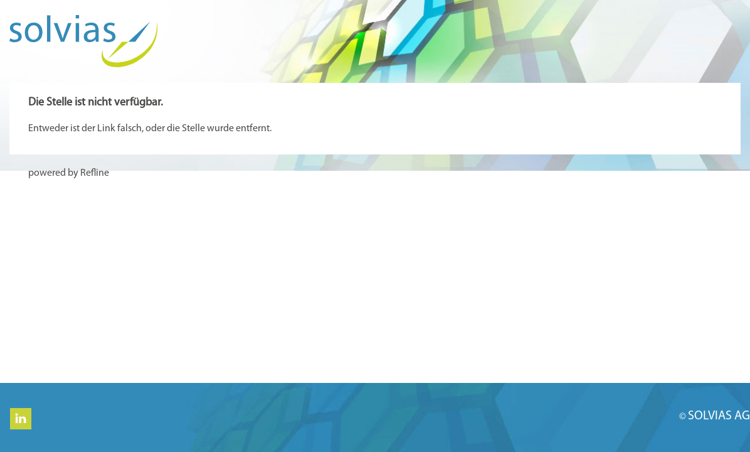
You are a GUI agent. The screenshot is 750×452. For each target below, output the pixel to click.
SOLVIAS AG (719, 416)
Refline (94, 173)
